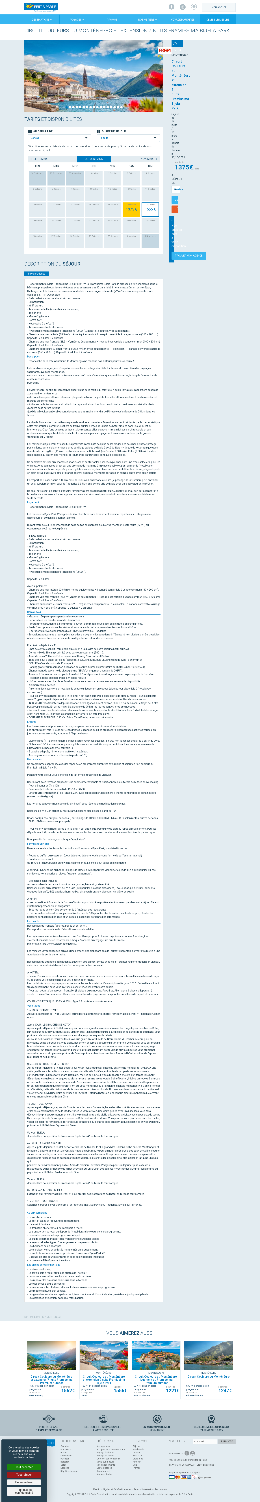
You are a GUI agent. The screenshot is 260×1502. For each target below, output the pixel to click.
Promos (112, 19)
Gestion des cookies (156, 1489)
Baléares (65, 1462)
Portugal (64, 1458)
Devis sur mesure (218, 19)
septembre (39, 159)
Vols (135, 1465)
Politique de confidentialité (131, 1489)
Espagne (64, 1468)
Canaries (65, 1446)
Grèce (63, 1452)
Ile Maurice (66, 1455)
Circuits (136, 1452)
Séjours (136, 1446)
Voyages (77, 19)
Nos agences (103, 1446)
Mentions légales (101, 1489)
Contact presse (104, 1468)
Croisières (138, 1458)
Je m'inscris (226, 1441)
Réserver (221, 113)
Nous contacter (104, 1474)
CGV (114, 1489)
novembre (149, 159)
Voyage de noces (105, 1455)
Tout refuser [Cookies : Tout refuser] (24, 1474)
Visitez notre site (205, 1465)
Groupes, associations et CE (111, 1449)
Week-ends (138, 1449)
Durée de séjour (111, 131)
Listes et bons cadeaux (108, 1458)
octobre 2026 (94, 159)
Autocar (137, 1462)
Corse (63, 1465)
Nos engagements (106, 1465)
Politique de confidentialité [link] (24, 1491)
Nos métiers (147, 19)
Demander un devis (188, 113)
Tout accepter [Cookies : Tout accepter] (24, 1467)
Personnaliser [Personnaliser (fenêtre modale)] (24, 1482)
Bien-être (137, 1455)
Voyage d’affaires (182, 19)
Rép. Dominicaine (69, 1471)
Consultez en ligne (197, 1460)
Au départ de (181, 96)
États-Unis (65, 1449)
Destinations (42, 19)
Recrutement (103, 1471)
